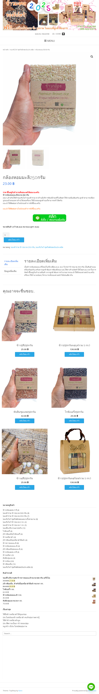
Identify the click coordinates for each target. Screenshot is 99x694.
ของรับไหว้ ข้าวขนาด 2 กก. (13, 522)
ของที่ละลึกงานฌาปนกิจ (12, 528)
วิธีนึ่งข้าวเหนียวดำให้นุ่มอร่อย (15, 614)
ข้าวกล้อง (6, 561)
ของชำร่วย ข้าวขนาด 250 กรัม (23, 247)
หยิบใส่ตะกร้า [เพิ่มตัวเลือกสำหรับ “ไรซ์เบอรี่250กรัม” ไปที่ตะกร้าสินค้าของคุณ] (74, 420)
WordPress (92, 691)
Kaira (20, 691)
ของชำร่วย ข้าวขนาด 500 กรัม (15, 513)
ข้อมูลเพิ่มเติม (10, 271)
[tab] (12, 263)
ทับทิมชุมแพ (8, 558)
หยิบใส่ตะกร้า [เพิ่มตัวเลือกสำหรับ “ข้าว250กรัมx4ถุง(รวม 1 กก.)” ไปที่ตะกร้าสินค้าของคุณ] (74, 354)
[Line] (91, 687)
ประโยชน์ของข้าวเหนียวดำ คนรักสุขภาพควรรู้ (21, 617)
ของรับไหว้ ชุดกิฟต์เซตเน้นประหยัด (22, 50)
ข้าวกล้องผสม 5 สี (10, 510)
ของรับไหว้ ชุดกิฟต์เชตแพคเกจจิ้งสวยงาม (19, 519)
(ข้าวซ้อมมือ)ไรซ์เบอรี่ (11, 534)
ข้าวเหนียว (7, 555)
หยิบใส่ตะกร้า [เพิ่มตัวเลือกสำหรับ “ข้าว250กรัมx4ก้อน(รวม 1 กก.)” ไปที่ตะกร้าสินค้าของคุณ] (74, 487)
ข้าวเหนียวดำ (8, 537)
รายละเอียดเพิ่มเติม (11, 263)
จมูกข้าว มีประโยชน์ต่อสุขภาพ (15, 626)
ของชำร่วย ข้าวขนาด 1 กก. (13, 525)
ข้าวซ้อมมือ (7, 564)
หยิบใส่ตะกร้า (14, 240)
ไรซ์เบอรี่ (6, 531)
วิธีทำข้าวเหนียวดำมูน (11, 620)
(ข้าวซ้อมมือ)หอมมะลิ (11, 549)
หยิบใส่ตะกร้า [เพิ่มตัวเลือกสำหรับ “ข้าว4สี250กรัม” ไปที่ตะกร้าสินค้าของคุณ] (24, 487)
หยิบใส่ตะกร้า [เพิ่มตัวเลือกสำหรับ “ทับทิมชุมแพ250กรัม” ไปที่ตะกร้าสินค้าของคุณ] (24, 420)
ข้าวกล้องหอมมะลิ (10, 546)
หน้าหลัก (6, 50)
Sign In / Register (42, 34)
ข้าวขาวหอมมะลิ (9, 543)
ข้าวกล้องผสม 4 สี (10, 552)
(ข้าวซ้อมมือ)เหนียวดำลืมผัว (14, 540)
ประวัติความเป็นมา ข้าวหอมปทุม (16, 623)
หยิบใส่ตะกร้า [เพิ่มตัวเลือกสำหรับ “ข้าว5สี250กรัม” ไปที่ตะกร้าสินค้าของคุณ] (24, 354)
